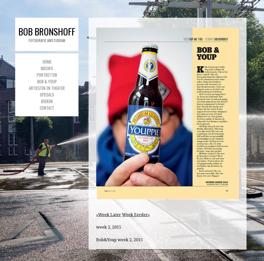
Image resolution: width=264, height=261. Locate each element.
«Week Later (108, 214)
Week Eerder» (136, 214)
